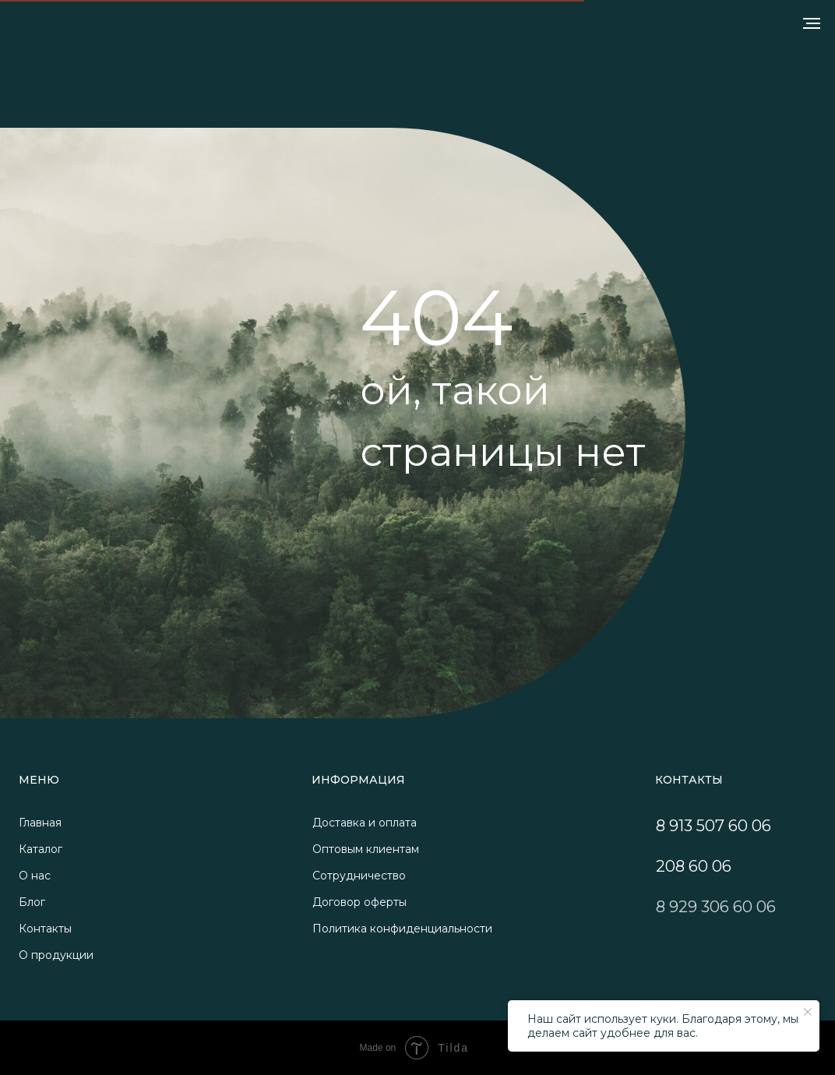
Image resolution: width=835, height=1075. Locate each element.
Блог (32, 902)
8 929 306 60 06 (716, 906)
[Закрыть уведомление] (808, 1012)
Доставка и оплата (364, 823)
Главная (40, 823)
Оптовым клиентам (365, 849)
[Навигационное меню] (811, 23)
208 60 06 (693, 866)
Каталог (40, 849)
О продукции (56, 955)
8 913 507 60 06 (713, 825)
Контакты (45, 929)
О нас (35, 876)
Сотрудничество (359, 876)
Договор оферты (359, 902)
